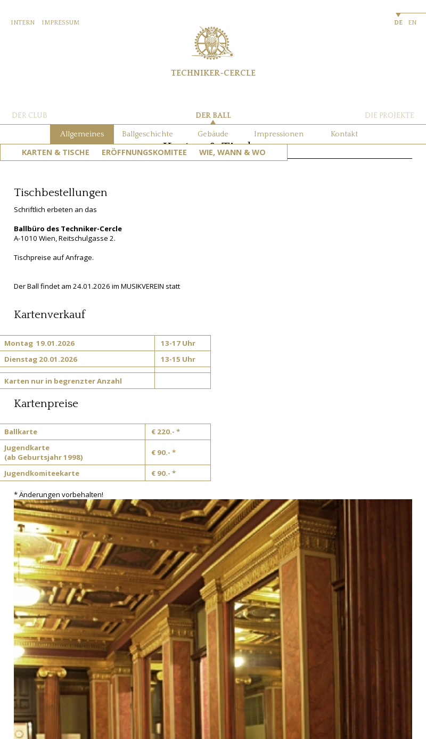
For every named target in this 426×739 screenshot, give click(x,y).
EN (412, 22)
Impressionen (279, 134)
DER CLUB (29, 115)
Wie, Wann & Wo (232, 152)
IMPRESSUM (60, 22)
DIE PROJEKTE (389, 115)
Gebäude (213, 134)
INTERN (23, 22)
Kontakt (344, 134)
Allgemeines (82, 134)
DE (398, 22)
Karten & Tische (55, 152)
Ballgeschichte (147, 134)
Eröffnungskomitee (144, 152)
